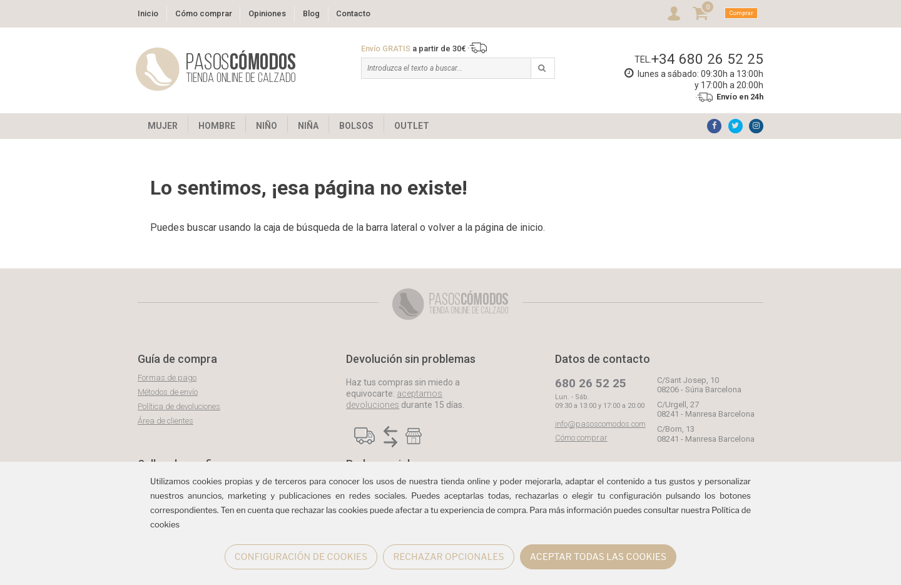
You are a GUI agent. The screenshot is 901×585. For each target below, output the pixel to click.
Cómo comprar (203, 13)
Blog (311, 13)
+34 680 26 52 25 (707, 59)
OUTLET (411, 126)
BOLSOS (356, 126)
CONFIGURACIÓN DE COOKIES (301, 556)
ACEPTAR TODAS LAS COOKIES (598, 556)
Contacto (353, 13)
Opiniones (267, 13)
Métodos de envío (168, 392)
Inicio (148, 13)
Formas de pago (167, 377)
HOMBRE (216, 126)
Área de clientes (165, 420)
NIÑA (308, 126)
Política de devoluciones (179, 406)
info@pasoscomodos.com (600, 424)
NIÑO (266, 126)
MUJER (163, 126)
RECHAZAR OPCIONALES (448, 556)
